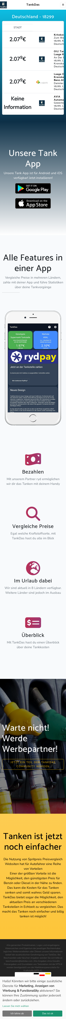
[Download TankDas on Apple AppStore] (33, 203)
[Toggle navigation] (63, 5)
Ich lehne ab (17, 1013)
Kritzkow (59, 35)
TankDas (32, 4)
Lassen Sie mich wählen (15, 1006)
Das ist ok (47, 1013)
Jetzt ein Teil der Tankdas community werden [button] (33, 764)
